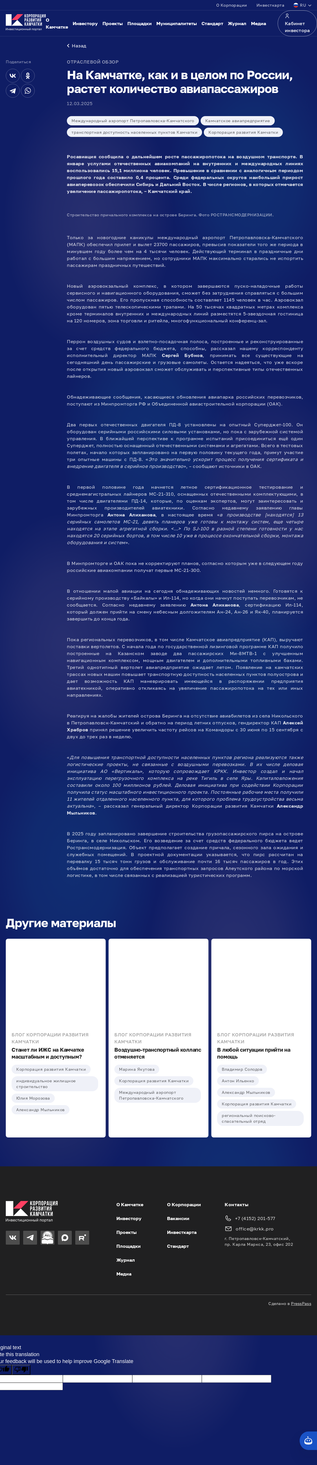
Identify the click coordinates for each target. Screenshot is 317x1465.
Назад (77, 46)
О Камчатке (57, 23)
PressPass (301, 1304)
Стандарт (212, 23)
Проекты (112, 23)
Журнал (237, 23)
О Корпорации (231, 5)
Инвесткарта (270, 5)
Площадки (139, 23)
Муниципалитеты (176, 23)
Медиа (258, 23)
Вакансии (178, 1219)
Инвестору (85, 23)
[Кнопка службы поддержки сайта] (308, 1440)
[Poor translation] (21, 1370)
